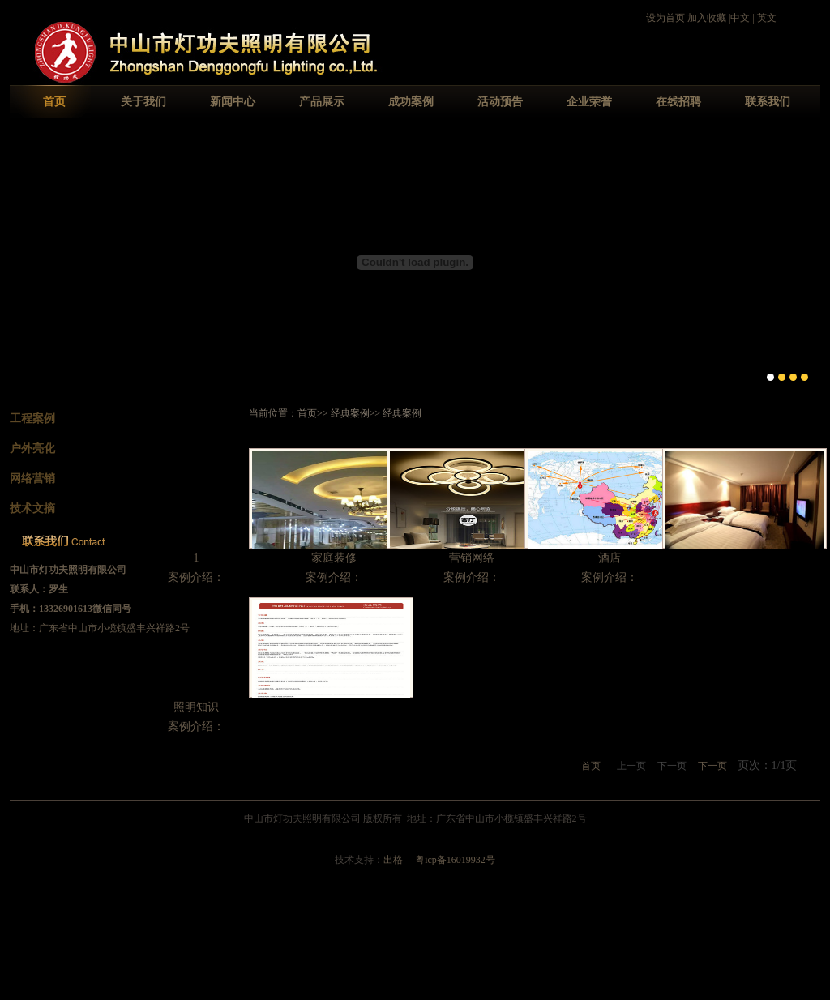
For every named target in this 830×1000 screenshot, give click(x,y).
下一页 (712, 765)
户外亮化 (32, 448)
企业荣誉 (589, 102)
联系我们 (767, 102)
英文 (767, 18)
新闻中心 (232, 102)
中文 (740, 18)
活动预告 (500, 102)
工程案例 (32, 418)
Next (807, 260)
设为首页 (665, 18)
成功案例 (411, 102)
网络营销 (32, 478)
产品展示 (321, 102)
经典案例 (350, 413)
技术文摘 (32, 508)
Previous (22, 260)
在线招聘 (678, 102)
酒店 (609, 558)
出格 (393, 859)
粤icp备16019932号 (455, 859)
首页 (54, 102)
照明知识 (196, 707)
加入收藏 (706, 18)
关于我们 (143, 102)
